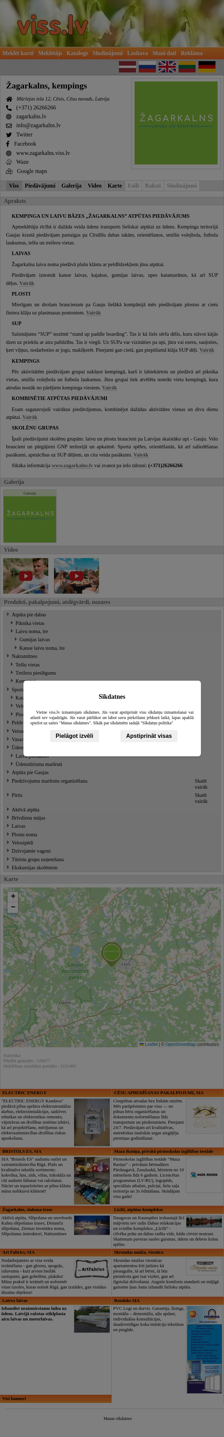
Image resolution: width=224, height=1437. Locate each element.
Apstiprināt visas (149, 736)
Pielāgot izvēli (74, 736)
